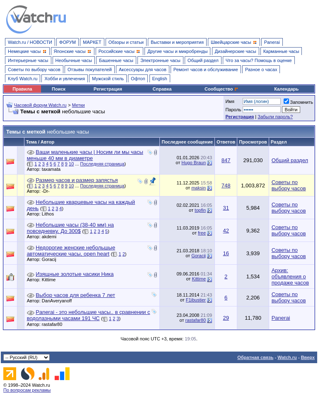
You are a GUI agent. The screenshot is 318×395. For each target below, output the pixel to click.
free (202, 232)
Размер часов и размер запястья (77, 180)
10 (71, 163)
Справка (162, 88)
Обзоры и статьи (126, 42)
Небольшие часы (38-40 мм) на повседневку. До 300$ (70, 228)
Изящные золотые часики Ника (74, 274)
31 (226, 208)
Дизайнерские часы (235, 51)
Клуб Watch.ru (22, 78)
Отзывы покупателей (89, 69)
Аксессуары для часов (142, 69)
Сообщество (221, 88)
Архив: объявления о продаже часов (290, 276)
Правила (22, 88)
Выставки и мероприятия (177, 42)
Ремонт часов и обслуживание (205, 69)
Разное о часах (261, 69)
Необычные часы (73, 60)
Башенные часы (116, 60)
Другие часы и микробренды (177, 51)
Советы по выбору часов (34, 69)
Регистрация (108, 88)
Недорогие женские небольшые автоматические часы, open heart (71, 250)
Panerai (272, 42)
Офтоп (138, 78)
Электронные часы (160, 60)
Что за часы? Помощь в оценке (259, 60)
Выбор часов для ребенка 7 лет (75, 295)
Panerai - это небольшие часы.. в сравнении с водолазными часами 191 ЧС (88, 315)
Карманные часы (281, 51)
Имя (229, 101)
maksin (198, 187)
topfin (200, 210)
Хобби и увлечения (64, 78)
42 (226, 230)
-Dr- (48, 191)
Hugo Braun (193, 162)
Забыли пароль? (275, 116)
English (159, 78)
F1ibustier (196, 299)
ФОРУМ (67, 42)
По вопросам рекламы (27, 390)
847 (226, 160)
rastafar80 (54, 324)
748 (226, 185)
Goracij (51, 259)
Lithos (50, 213)
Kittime (51, 279)
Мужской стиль (108, 78)
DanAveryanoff (59, 300)
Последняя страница (102, 163)
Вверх (308, 357)
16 (226, 253)
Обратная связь (255, 357)
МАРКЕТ (92, 42)
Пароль (233, 109)
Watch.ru (287, 357)
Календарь (286, 88)
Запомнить (298, 102)
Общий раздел (203, 60)
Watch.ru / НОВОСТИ (30, 42)
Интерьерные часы (28, 60)
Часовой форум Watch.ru (40, 105)
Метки (78, 105)
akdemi (51, 236)
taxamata (53, 169)
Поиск (58, 88)
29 (226, 318)
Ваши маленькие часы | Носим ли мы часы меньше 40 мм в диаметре (85, 155)
